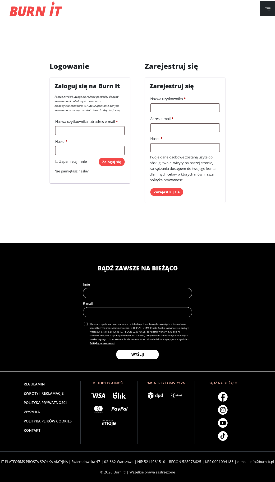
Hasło (61, 141)
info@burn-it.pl (261, 461)
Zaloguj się (111, 161)
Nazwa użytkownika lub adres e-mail (86, 121)
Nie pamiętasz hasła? (71, 171)
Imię (86, 284)
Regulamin (34, 384)
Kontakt (32, 430)
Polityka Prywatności (45, 402)
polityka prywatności (166, 179)
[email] (137, 312)
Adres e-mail (162, 118)
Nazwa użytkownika (168, 98)
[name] (137, 293)
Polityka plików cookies (48, 421)
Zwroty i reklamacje (44, 393)
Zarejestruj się (167, 192)
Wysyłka (32, 411)
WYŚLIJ (137, 354)
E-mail (88, 303)
